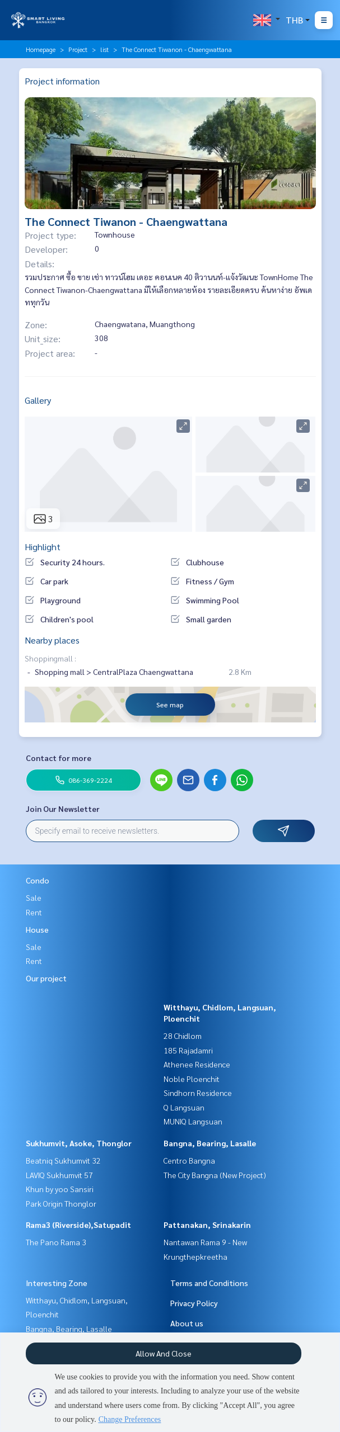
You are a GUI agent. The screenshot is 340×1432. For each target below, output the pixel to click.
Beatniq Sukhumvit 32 (63, 1160)
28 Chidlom (183, 1036)
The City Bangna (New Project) (215, 1175)
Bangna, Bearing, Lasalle (210, 1143)
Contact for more (58, 758)
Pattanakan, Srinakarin (207, 1225)
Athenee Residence (197, 1064)
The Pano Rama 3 (56, 1242)
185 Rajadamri (188, 1050)
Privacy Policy (194, 1303)
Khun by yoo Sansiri (60, 1189)
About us (186, 1323)
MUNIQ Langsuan (193, 1121)
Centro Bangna (189, 1160)
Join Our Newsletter (63, 809)
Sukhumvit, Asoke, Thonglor (79, 1143)
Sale (33, 897)
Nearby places (52, 640)
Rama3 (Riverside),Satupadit (78, 1225)
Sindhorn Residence (198, 1093)
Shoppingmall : (50, 658)
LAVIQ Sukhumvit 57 (59, 1175)
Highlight (42, 546)
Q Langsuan (184, 1107)
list (104, 49)
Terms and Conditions (209, 1283)
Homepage (40, 49)
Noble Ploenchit (192, 1079)
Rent (34, 912)
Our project (46, 978)
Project (77, 49)
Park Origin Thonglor (61, 1203)
